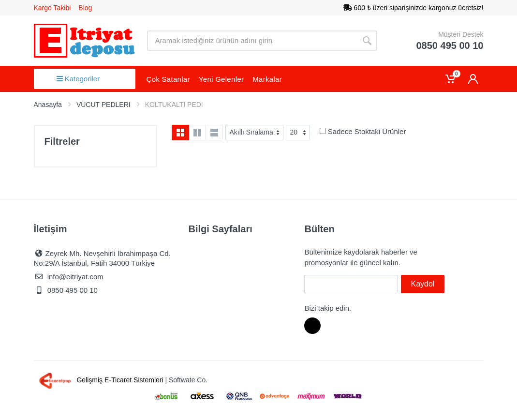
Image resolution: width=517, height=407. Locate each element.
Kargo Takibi (52, 7)
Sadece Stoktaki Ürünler (367, 131)
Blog (85, 7)
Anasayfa (48, 104)
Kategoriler (78, 79)
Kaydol (423, 284)
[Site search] (252, 40)
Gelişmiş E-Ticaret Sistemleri (99, 380)
